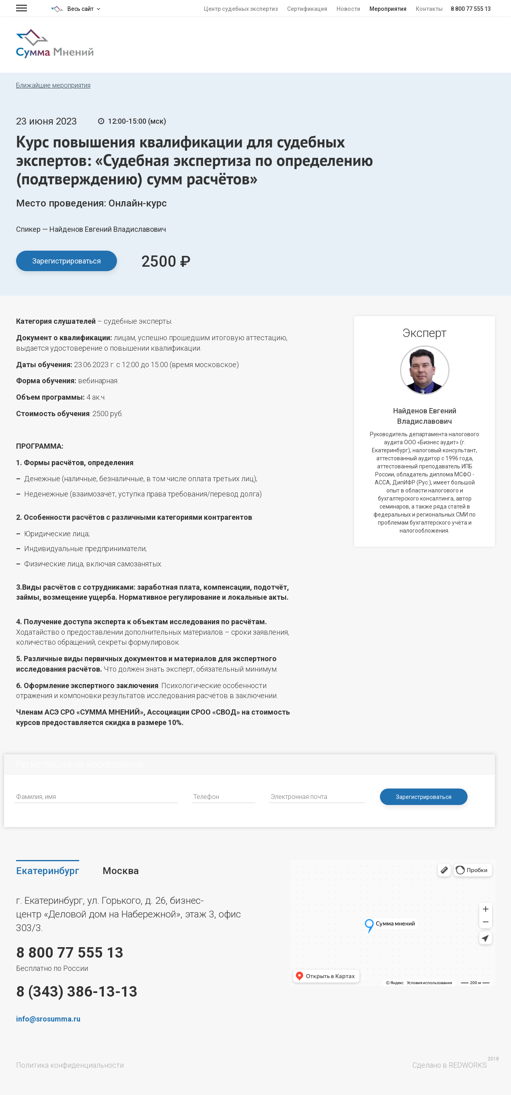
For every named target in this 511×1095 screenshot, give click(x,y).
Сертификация (307, 9)
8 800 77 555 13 (471, 9)
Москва (121, 870)
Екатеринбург (47, 870)
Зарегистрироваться (66, 261)
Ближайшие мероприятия (53, 85)
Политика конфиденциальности (70, 1065)
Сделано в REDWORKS (449, 1065)
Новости (348, 9)
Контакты (429, 9)
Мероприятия (387, 9)
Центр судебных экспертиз (241, 9)
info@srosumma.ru (48, 1019)
